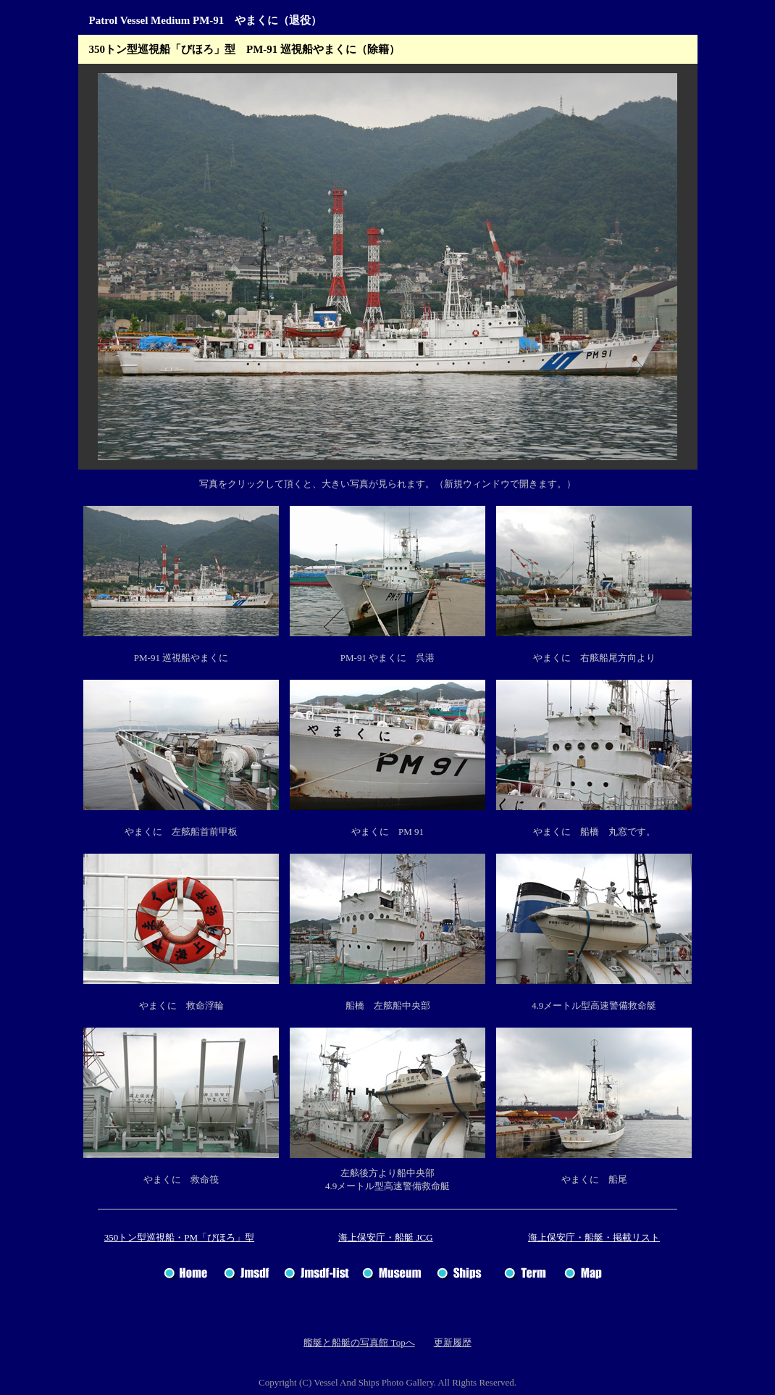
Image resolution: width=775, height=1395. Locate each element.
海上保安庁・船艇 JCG (385, 1237)
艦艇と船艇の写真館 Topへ (358, 1342)
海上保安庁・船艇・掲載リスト (594, 1237)
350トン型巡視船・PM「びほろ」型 (179, 1237)
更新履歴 (453, 1342)
